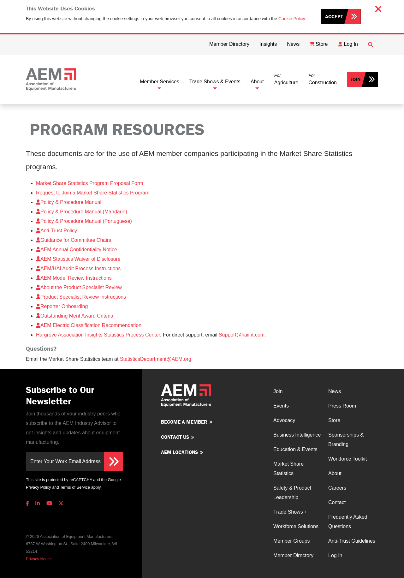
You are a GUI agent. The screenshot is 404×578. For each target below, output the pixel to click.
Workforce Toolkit (347, 459)
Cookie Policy (291, 18)
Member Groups (291, 541)
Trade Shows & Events (215, 81)
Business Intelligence (297, 435)
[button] (286, 79)
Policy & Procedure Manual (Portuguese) (84, 221)
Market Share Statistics (288, 468)
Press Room (342, 405)
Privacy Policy (38, 487)
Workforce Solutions (295, 526)
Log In (335, 555)
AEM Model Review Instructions (74, 278)
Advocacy (284, 420)
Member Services (159, 81)
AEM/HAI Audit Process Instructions (78, 268)
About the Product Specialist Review (79, 287)
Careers (337, 488)
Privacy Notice (39, 559)
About (257, 81)
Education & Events (295, 449)
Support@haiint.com (241, 334)
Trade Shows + (290, 512)
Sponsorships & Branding (346, 439)
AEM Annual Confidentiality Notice (76, 249)
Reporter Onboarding (62, 306)
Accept (334, 16)
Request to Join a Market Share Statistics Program (92, 192)
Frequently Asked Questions (347, 521)
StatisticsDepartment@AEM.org (155, 359)
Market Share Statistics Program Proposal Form (89, 183)
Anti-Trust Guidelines (351, 541)
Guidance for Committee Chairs (73, 240)
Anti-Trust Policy (56, 230)
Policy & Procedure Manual (68, 202)
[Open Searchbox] (370, 44)
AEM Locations (179, 452)
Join (355, 79)
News (334, 391)
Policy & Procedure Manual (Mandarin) (81, 211)
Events (281, 405)
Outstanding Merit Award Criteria (74, 316)
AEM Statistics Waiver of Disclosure (78, 259)
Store (334, 420)
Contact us (175, 437)
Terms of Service (75, 487)
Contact (337, 502)
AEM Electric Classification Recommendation (88, 325)
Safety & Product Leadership (292, 492)
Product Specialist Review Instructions (81, 297)
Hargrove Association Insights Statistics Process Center (98, 334)
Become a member (184, 422)
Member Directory (293, 555)
